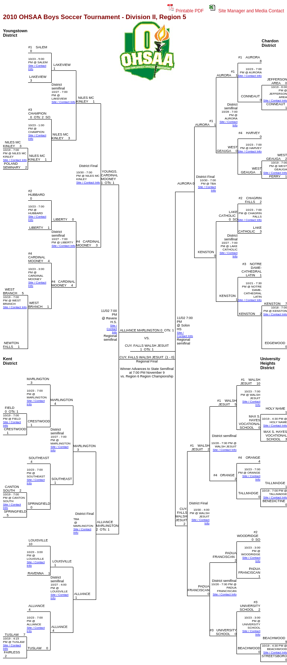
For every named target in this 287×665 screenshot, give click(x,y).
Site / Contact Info (64, 102)
